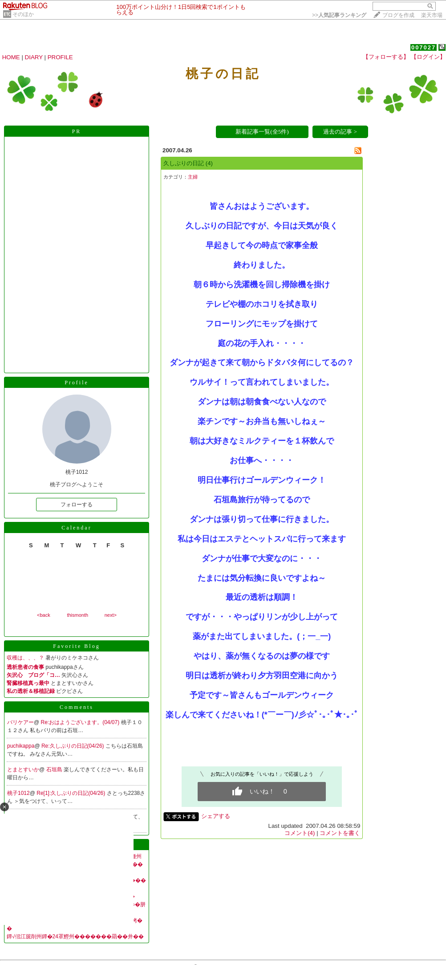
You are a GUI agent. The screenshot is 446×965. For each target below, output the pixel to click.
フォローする (77, 504)
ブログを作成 (398, 15)
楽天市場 (431, 15)
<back (43, 615)
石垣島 (55, 769)
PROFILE (60, 57)
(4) (209, 163)
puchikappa (20, 746)
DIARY (34, 57)
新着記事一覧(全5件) (262, 131)
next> (111, 615)
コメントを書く (340, 833)
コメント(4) (299, 833)
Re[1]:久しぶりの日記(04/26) (71, 793)
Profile (77, 382)
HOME (11, 57)
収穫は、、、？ (25, 658)
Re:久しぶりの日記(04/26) (73, 746)
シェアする (215, 816)
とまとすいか (23, 769)
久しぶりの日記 (183, 163)
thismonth (77, 615)
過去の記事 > (340, 131)
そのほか (23, 14)
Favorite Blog (76, 646)
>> (339, 15)
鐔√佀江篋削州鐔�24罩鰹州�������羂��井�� (75, 936)
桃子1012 (18, 793)
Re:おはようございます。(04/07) (81, 722)
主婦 (193, 176)
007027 (423, 47)
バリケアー (20, 722)
